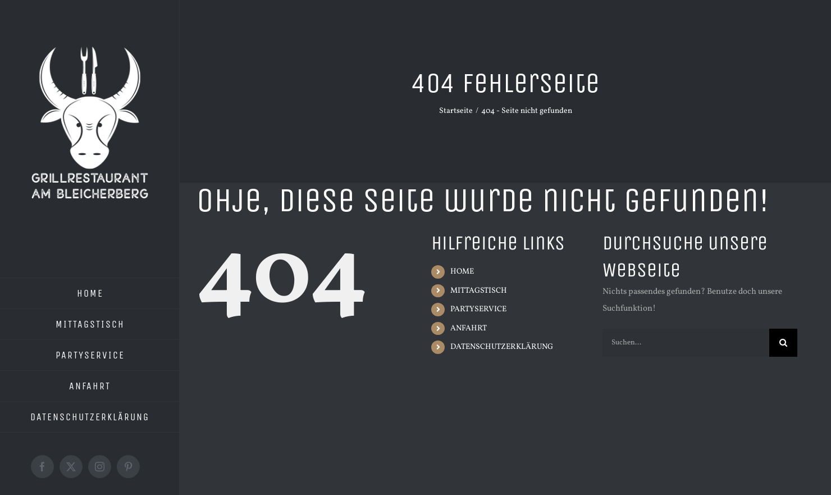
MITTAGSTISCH (478, 290)
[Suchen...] (685, 343)
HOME (462, 271)
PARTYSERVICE (478, 309)
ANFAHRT (468, 328)
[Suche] (783, 343)
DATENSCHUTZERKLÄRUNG (501, 347)
